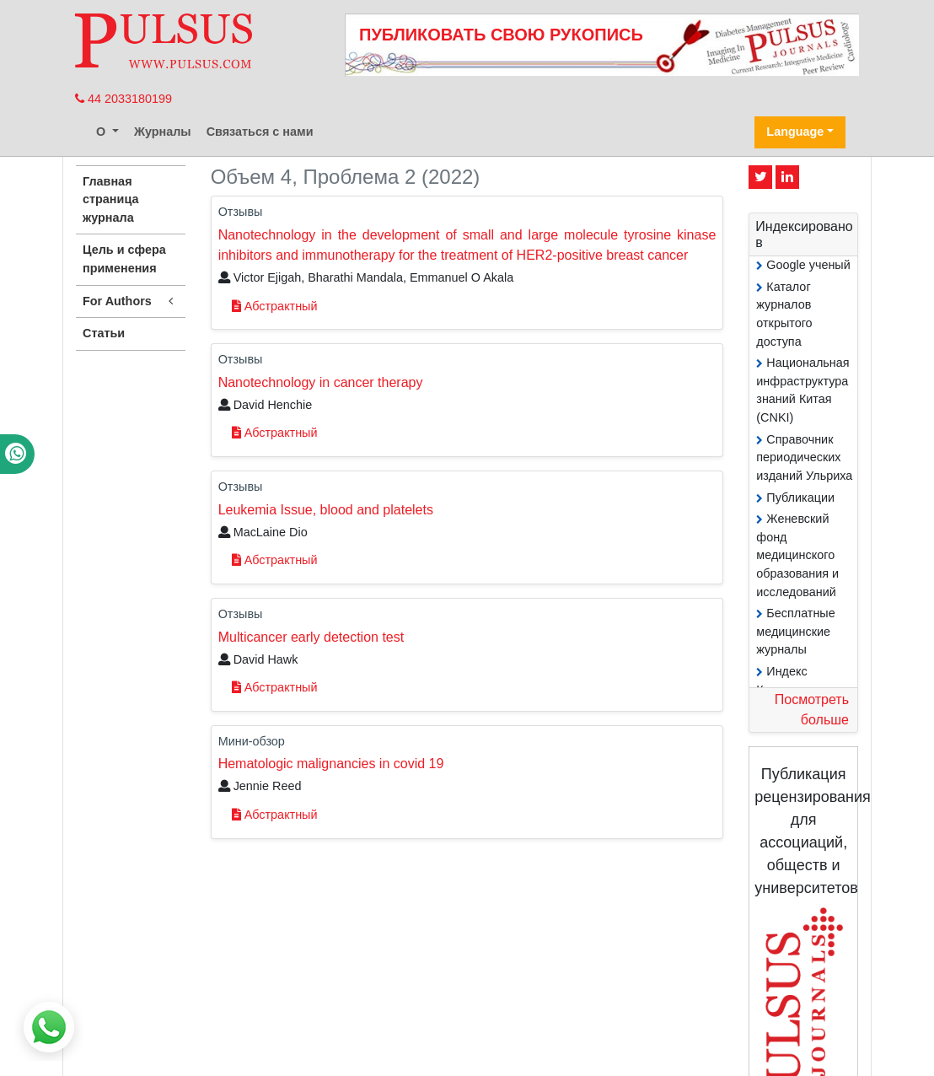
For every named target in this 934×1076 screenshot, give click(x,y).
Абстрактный (275, 306)
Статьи (104, 333)
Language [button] (795, 131)
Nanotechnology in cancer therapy (320, 382)
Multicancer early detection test (311, 637)
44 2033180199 (123, 98)
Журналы (162, 131)
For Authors (131, 301)
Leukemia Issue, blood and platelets (325, 510)
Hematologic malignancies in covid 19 (331, 763)
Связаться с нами (260, 131)
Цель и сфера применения (124, 259)
